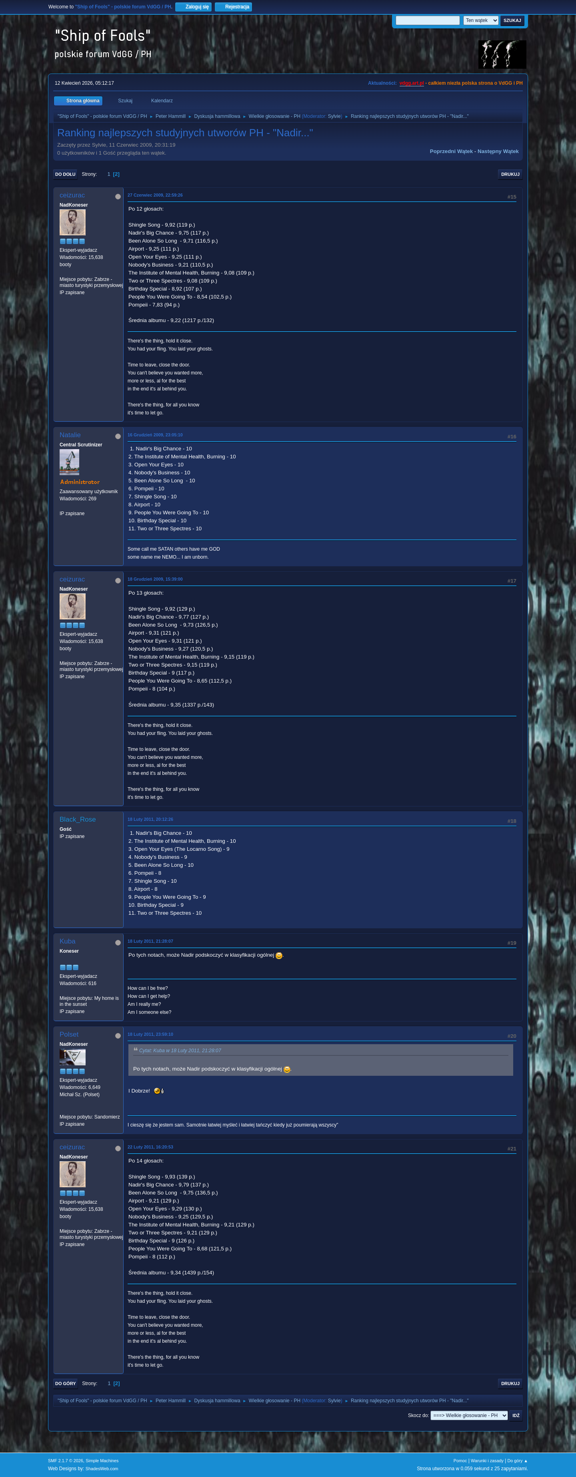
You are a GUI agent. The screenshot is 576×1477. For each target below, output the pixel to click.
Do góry (65, 1383)
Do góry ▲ (518, 1460)
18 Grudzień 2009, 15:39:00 (155, 579)
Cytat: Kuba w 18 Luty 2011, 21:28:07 (180, 1050)
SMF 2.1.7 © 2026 (65, 1460)
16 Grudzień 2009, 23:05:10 (155, 434)
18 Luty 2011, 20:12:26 (150, 819)
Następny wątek (498, 151)
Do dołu (65, 174)
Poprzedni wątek (451, 151)
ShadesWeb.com (102, 1468)
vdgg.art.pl (412, 83)
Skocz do (418, 1415)
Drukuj (510, 174)
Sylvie (334, 116)
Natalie (70, 435)
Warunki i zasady (487, 1460)
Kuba (68, 941)
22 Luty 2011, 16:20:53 (150, 1147)
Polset (69, 1034)
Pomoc (460, 1460)
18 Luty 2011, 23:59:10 (150, 1034)
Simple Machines (102, 1460)
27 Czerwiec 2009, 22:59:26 (155, 195)
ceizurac (72, 195)
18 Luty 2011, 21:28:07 (150, 941)
